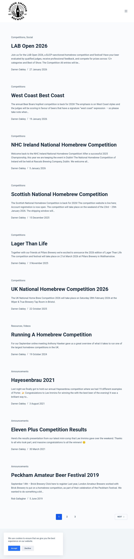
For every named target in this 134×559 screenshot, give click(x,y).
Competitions (18, 37)
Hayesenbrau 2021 (33, 380)
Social (29, 37)
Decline (28, 548)
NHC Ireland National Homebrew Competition (64, 145)
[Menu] (126, 11)
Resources (16, 326)
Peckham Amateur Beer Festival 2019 (55, 475)
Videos (27, 326)
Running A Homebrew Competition (51, 335)
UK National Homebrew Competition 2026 (59, 289)
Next (121, 517)
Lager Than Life (29, 244)
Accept (14, 548)
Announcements (19, 371)
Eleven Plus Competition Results (49, 430)
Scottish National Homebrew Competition (59, 194)
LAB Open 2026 (29, 46)
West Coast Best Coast (37, 95)
